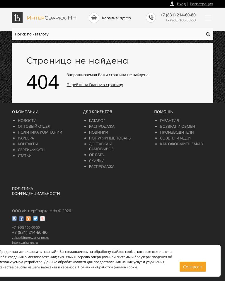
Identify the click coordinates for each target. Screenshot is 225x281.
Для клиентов (97, 111)
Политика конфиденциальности (36, 191)
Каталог (97, 120)
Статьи (25, 155)
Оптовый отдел (34, 126)
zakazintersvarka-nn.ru (30, 238)
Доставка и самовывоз (101, 146)
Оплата (96, 154)
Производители (177, 132)
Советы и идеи (175, 138)
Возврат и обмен (177, 126)
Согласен (192, 267)
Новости (27, 120)
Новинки (98, 132)
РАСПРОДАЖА (102, 126)
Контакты (28, 144)
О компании (25, 111)
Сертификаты (31, 149)
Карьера (26, 138)
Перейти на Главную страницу (95, 84)
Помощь (163, 111)
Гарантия (169, 120)
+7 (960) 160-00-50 (181, 20)
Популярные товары (110, 138)
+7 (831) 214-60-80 (178, 15)
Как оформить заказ (181, 144)
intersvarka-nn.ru (25, 243)
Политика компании (40, 132)
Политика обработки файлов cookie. (108, 267)
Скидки (97, 160)
